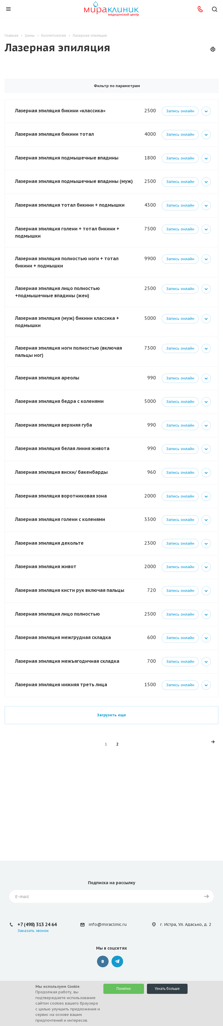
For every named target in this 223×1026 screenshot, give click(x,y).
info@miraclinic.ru (108, 924)
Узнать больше (167, 988)
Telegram (117, 961)
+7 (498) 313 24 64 (37, 924)
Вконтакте (103, 961)
